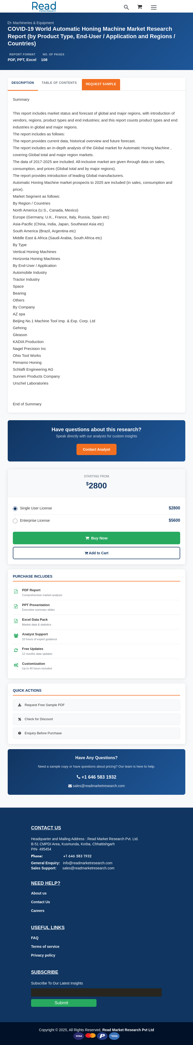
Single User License (32, 508)
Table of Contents (59, 83)
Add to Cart (97, 553)
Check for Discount (35, 719)
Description (23, 83)
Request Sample (101, 84)
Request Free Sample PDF (41, 705)
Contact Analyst (96, 449)
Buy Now (96, 538)
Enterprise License (31, 520)
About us (39, 893)
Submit (64, 1002)
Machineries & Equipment (31, 23)
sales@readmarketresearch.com (96, 786)
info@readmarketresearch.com (87, 863)
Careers (37, 910)
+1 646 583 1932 (77, 856)
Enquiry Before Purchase (39, 733)
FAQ (34, 938)
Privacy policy (43, 955)
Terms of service (45, 946)
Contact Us (40, 902)
